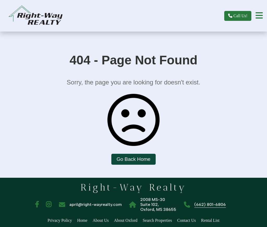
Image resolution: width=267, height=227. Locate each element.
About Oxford (125, 220)
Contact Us (186, 220)
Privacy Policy (59, 220)
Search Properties (157, 220)
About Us (101, 220)
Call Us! (237, 16)
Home (82, 220)
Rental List (210, 220)
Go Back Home (133, 159)
